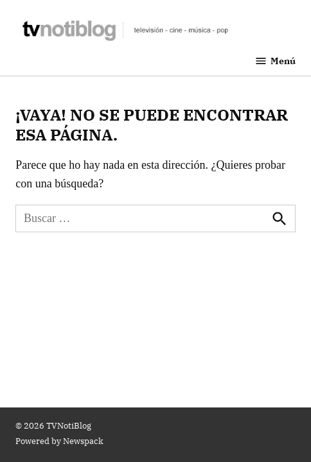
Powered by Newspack (59, 441)
